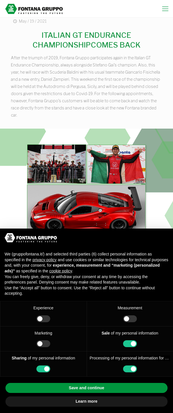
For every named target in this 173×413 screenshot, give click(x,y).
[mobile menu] (165, 8)
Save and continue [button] (86, 388)
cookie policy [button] (60, 271)
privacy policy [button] (44, 259)
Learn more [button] (86, 401)
